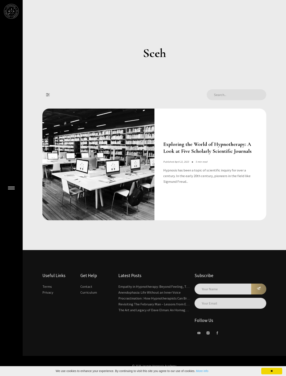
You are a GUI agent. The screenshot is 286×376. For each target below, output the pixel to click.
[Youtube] (199, 333)
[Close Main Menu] (11, 188)
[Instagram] (208, 333)
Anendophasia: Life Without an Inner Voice (149, 292)
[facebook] (217, 333)
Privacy (47, 292)
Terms (47, 286)
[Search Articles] (236, 94)
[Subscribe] (258, 289)
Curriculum (88, 292)
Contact (86, 286)
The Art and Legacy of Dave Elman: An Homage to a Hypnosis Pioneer (169, 310)
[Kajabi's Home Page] (11, 11)
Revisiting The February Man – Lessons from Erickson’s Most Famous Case (172, 304)
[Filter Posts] (47, 94)
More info (202, 371)
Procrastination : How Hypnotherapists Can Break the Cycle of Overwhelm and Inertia (182, 298)
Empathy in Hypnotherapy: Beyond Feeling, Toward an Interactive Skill (171, 286)
